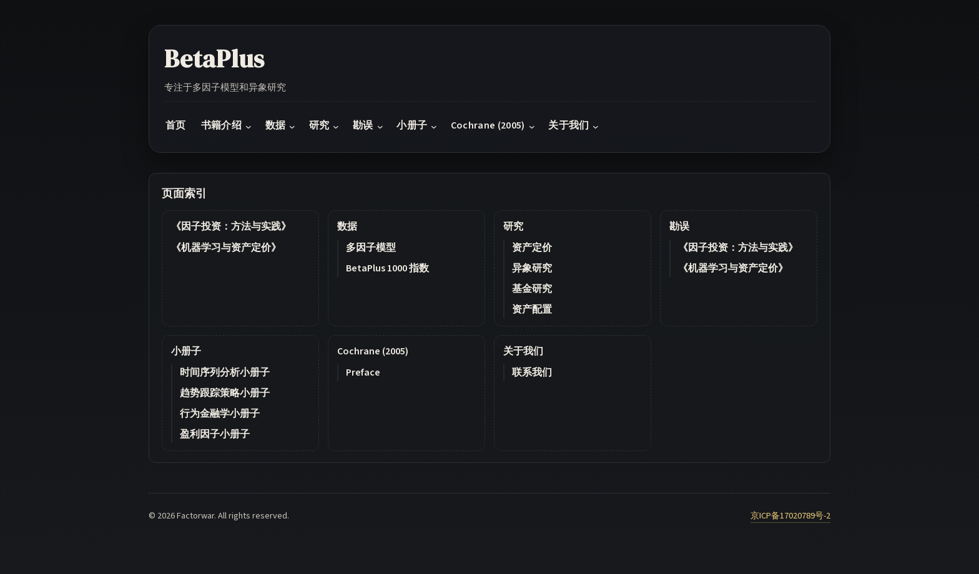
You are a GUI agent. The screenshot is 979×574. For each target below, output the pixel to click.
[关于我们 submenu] (596, 127)
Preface (363, 372)
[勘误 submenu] (380, 127)
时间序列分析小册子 (225, 372)
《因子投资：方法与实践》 (231, 226)
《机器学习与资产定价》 (226, 248)
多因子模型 (371, 248)
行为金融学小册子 (220, 414)
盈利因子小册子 (215, 434)
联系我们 (532, 372)
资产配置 (532, 309)
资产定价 (532, 248)
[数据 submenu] (292, 127)
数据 (347, 226)
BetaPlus (214, 58)
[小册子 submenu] (434, 127)
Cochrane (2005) (372, 351)
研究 (513, 226)
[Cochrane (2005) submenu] (532, 127)
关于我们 (523, 351)
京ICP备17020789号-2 (790, 515)
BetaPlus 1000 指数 (387, 268)
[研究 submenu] (336, 127)
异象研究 (532, 268)
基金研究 (532, 289)
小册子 (186, 351)
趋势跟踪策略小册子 (225, 393)
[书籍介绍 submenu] (248, 127)
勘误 (679, 226)
